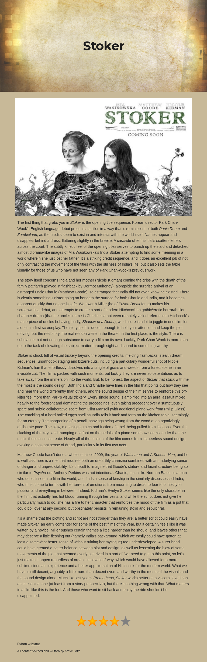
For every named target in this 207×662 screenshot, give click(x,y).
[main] (103, 46)
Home (35, 644)
